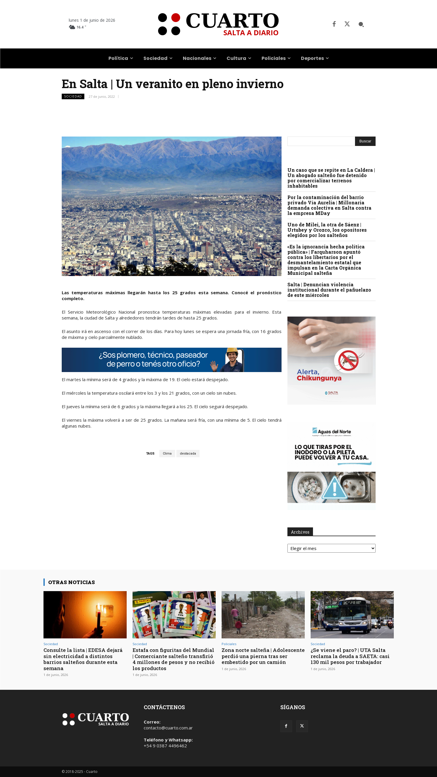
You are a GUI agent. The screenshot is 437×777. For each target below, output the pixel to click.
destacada (188, 453)
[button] (361, 24)
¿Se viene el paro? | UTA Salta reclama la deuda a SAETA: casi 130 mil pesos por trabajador (350, 656)
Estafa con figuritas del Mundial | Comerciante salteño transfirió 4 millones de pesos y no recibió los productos (174, 659)
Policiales (229, 643)
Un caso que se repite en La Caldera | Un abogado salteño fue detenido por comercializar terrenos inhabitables (331, 178)
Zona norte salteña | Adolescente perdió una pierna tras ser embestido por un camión (263, 656)
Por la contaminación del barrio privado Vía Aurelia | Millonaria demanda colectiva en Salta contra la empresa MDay (329, 205)
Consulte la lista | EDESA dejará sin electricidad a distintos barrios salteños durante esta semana (83, 659)
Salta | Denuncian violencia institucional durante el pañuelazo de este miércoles (329, 289)
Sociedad (73, 96)
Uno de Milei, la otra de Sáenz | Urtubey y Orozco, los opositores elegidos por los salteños (327, 229)
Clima (167, 453)
